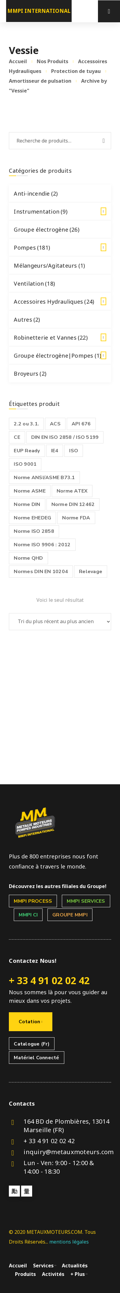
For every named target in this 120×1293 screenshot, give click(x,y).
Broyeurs (30, 373)
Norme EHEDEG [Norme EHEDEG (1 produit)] (32, 518)
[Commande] (60, 621)
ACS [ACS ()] (55, 424)
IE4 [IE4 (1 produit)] (54, 450)
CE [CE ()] (17, 437)
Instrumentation (62, 211)
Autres (27, 319)
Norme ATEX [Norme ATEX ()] (72, 491)
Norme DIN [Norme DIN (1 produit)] (27, 504)
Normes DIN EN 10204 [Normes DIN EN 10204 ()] (41, 571)
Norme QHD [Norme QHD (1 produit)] (28, 558)
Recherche (103, 140)
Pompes (62, 247)
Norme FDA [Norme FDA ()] (76, 518)
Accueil (18, 61)
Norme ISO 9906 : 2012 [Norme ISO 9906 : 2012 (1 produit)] (42, 544)
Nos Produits (52, 61)
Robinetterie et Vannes (62, 337)
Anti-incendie (36, 193)
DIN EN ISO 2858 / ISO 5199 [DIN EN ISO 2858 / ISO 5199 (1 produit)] (65, 437)
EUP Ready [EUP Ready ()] (27, 450)
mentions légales (69, 1241)
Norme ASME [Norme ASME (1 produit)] (30, 491)
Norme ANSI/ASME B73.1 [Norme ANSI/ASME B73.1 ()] (44, 477)
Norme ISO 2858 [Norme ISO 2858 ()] (34, 531)
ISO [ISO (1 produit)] (73, 450)
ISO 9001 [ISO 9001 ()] (25, 464)
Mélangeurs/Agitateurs (49, 265)
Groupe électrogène (46, 229)
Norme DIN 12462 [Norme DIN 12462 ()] (73, 504)
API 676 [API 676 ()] (81, 424)
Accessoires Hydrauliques (62, 301)
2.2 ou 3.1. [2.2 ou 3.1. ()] (26, 424)
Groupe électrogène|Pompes (62, 355)
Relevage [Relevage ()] (90, 571)
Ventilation (34, 283)
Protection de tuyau (76, 71)
